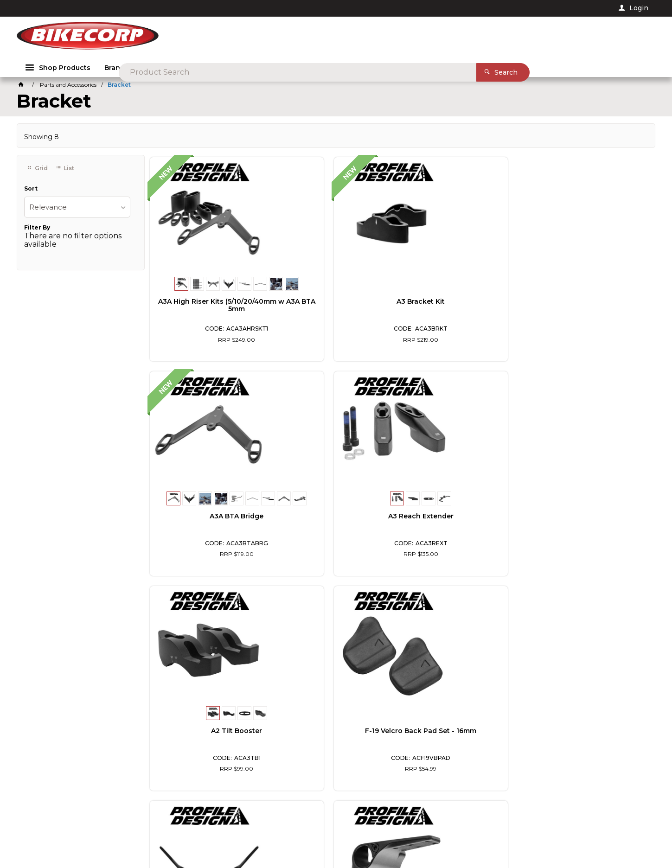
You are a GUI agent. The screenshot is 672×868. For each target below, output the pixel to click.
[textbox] (358, 37)
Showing (41, 138)
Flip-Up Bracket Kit (463, 515)
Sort (31, 191)
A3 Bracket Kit (336, 301)
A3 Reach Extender (591, 301)
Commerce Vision (227, 835)
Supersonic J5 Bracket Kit (591, 515)
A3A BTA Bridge (464, 301)
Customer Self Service (159, 835)
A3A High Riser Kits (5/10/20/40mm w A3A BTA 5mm (208, 308)
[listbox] (77, 208)
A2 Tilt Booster (208, 515)
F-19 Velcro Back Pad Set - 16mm (336, 519)
